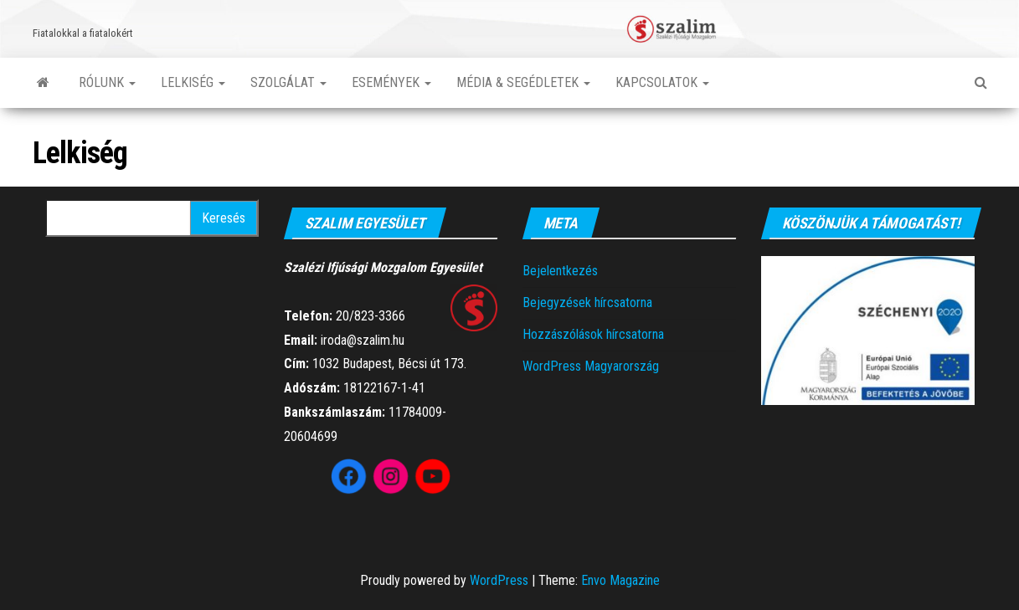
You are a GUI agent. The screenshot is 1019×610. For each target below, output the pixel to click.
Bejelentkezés (560, 271)
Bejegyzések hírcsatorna (587, 302)
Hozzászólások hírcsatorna (593, 334)
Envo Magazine (620, 580)
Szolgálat (288, 82)
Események (391, 82)
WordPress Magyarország (590, 366)
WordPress (499, 580)
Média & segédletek (523, 82)
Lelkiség (193, 82)
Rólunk (107, 82)
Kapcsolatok (662, 82)
